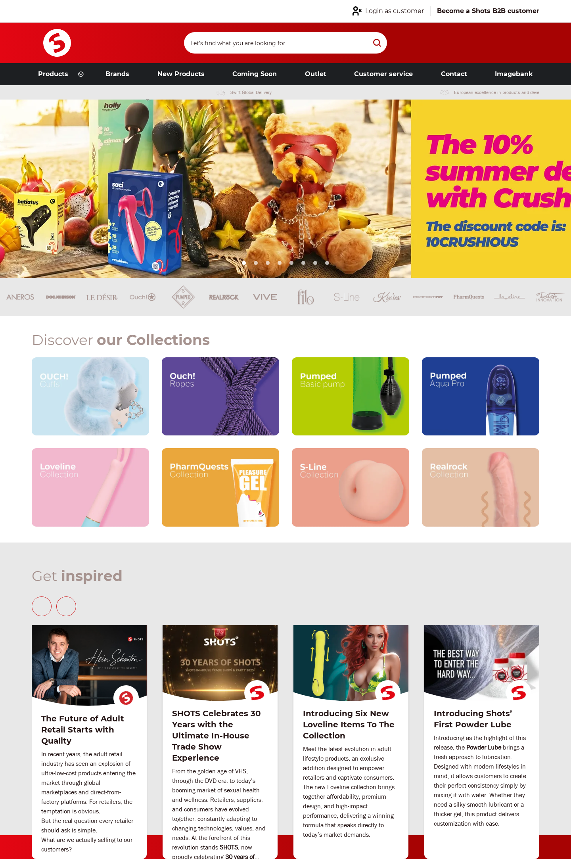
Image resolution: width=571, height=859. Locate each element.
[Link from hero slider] (285, 189)
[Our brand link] (90, 396)
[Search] (285, 42)
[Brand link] (20, 297)
